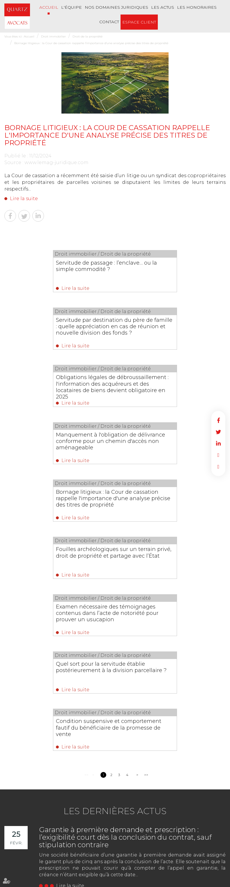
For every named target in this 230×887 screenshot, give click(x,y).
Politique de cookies (130, 872)
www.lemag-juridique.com (56, 162)
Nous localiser (36, 763)
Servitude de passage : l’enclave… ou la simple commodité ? (57, 265)
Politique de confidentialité (87, 872)
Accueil (48, 7)
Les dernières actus (115, 591)
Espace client (139, 22)
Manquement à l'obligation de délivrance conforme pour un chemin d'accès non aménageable (167, 328)
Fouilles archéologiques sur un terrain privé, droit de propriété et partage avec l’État (164, 387)
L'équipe (71, 7)
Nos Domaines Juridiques (116, 7)
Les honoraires (197, 7)
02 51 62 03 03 (30, 740)
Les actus (162, 7)
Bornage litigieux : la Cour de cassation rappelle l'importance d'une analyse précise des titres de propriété (91, 43)
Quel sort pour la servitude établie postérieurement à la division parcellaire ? (165, 446)
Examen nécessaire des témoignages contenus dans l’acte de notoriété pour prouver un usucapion (56, 450)
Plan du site (170, 859)
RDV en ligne (218, 455)
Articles (156, 872)
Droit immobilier (53, 36)
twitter (218, 432)
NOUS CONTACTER (37, 751)
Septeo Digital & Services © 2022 (30, 884)
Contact (109, 21)
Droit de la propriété (87, 36)
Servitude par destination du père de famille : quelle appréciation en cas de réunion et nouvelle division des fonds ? (169, 272)
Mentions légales (198, 859)
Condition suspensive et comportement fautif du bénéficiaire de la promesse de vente (114, 506)
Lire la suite (24, 198)
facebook (218, 420)
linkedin (218, 443)
